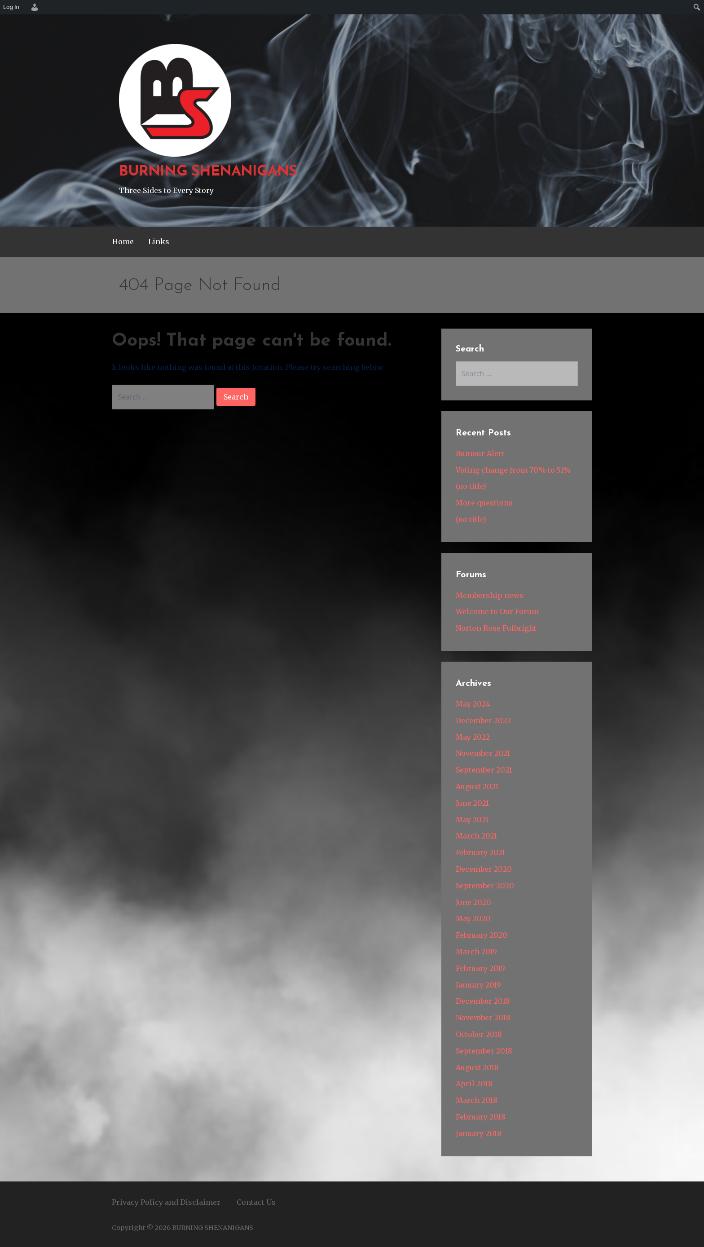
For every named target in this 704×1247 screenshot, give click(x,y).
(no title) (471, 486)
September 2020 (485, 885)
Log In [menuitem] (11, 7)
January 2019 (478, 984)
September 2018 (484, 1050)
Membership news (490, 595)
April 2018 (474, 1083)
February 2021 (480, 852)
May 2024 (473, 703)
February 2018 (481, 1116)
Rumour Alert (480, 453)
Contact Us (256, 1202)
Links (158, 241)
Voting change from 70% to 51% (513, 469)
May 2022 (473, 737)
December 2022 (483, 720)
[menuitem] (33, 7)
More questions (484, 502)
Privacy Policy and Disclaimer (166, 1202)
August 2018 (477, 1067)
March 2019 (476, 951)
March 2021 (476, 835)
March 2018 (476, 1100)
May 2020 (473, 918)
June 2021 (472, 803)
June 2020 (473, 902)
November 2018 (483, 1017)
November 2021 (483, 753)
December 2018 (483, 1001)
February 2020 (481, 935)
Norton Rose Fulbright (496, 628)
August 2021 (477, 786)
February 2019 (480, 968)
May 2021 (472, 819)
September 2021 (484, 769)
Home (123, 241)
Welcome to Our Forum (497, 611)
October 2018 (479, 1034)
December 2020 (484, 869)
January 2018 (479, 1133)
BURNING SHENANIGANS (208, 172)
